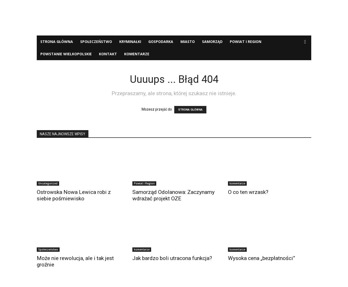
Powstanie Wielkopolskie (66, 53)
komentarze (136, 53)
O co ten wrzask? (248, 192)
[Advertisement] (174, 17)
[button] (305, 42)
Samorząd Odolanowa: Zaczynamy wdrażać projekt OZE (173, 195)
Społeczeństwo (96, 41)
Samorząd (212, 41)
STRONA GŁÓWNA (190, 109)
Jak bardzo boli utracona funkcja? (172, 258)
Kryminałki (130, 41)
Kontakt (108, 53)
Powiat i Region (245, 41)
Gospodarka (160, 41)
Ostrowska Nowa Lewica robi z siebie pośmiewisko (74, 195)
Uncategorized (48, 183)
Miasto (187, 41)
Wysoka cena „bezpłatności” (261, 258)
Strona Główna (56, 41)
